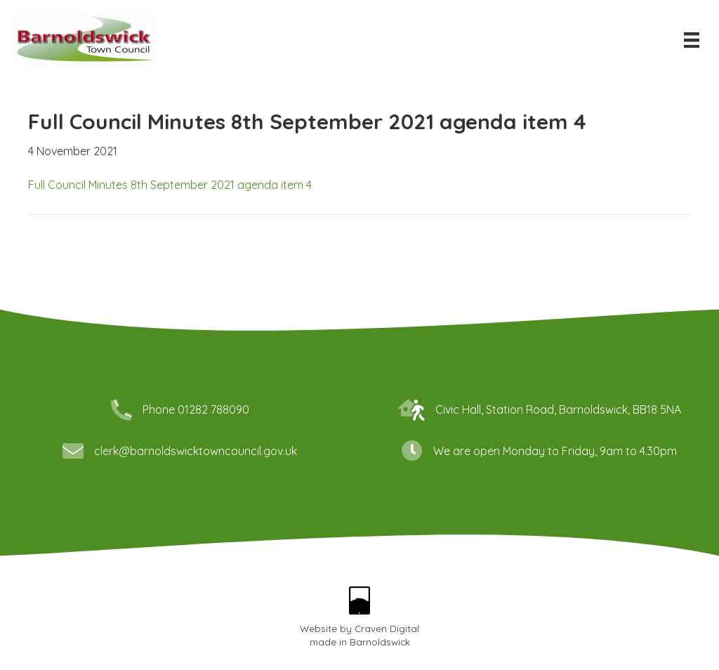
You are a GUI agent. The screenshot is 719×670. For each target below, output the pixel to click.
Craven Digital (387, 628)
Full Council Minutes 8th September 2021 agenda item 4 (170, 185)
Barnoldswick (380, 642)
